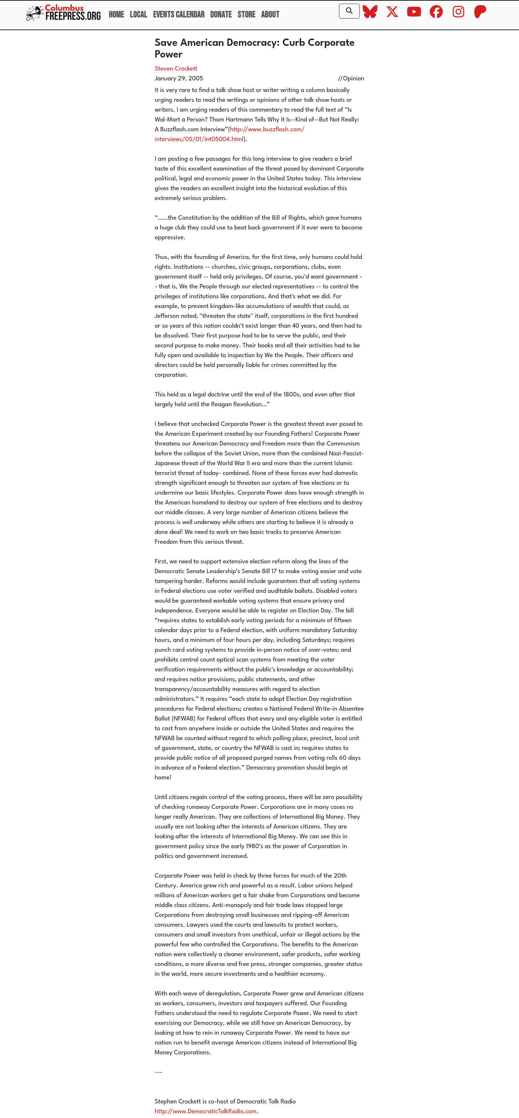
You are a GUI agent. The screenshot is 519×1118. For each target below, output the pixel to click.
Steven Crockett (176, 69)
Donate (221, 14)
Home (116, 14)
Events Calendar (178, 14)
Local (138, 14)
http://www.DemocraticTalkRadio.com (206, 1112)
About (270, 14)
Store (246, 14)
